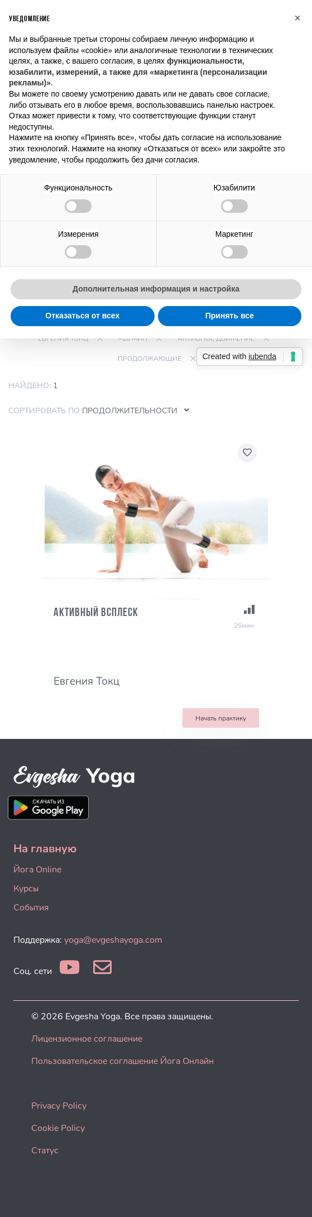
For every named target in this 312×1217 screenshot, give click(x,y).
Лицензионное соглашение (86, 1039)
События (31, 907)
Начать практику (220, 718)
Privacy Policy (59, 1106)
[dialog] (291, 1194)
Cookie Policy (58, 1128)
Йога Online (37, 869)
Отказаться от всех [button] (82, 315)
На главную (44, 848)
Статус (45, 1150)
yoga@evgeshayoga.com (113, 940)
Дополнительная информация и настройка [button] (156, 288)
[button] (297, 18)
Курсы (26, 888)
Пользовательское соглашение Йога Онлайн (122, 1061)
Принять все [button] (229, 315)
